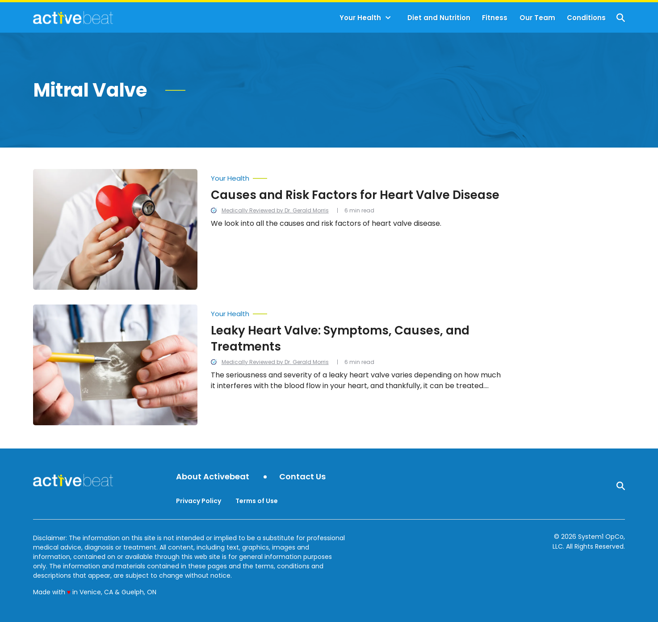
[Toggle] (388, 17)
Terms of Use (256, 500)
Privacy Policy (198, 500)
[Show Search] (620, 17)
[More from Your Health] (359, 176)
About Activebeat (212, 477)
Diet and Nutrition (438, 17)
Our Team (537, 17)
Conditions (586, 17)
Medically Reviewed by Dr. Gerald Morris (275, 210)
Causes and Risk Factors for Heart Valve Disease (355, 195)
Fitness (494, 17)
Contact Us (302, 477)
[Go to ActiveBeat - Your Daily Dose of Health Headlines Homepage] (73, 17)
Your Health (360, 17)
